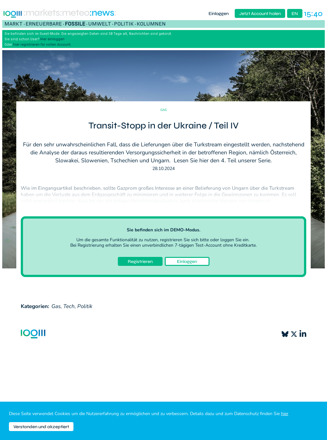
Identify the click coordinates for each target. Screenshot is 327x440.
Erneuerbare (44, 23)
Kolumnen (151, 23)
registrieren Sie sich (179, 240)
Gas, (56, 306)
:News (101, 13)
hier (284, 414)
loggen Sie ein (234, 240)
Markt (13, 23)
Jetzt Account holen (260, 13)
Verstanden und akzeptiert (41, 426)
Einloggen (219, 13)
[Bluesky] (285, 334)
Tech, (69, 306)
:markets (41, 13)
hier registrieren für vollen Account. (42, 44)
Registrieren (140, 261)
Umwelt (99, 23)
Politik (124, 23)
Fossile (75, 23)
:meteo (74, 13)
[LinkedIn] (303, 334)
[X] (294, 334)
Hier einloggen (52, 39)
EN (295, 13)
